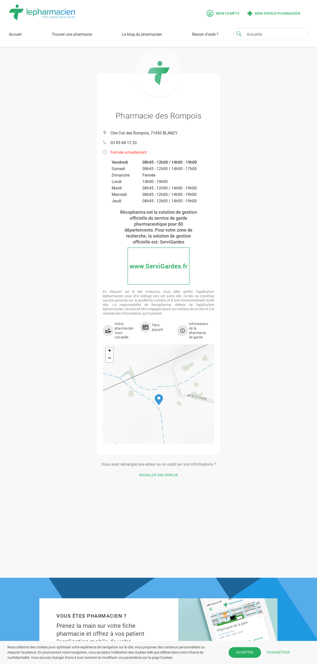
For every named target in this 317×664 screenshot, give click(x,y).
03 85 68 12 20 (123, 142)
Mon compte (223, 13)
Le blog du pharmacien (142, 34)
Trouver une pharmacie (72, 34)
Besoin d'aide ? (205, 34)
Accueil (15, 34)
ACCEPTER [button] (244, 652)
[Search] (239, 33)
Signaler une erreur (158, 475)
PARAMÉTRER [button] (278, 652)
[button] (159, 400)
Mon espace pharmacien (273, 13)
